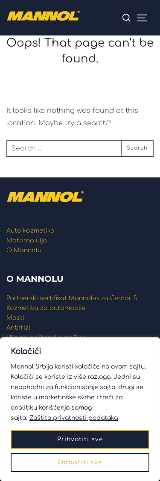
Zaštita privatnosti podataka (73, 418)
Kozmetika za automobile (46, 308)
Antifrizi (18, 328)
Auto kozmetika (30, 230)
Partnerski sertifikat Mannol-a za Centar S (71, 298)
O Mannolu (23, 250)
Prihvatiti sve (80, 439)
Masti (15, 318)
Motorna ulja (26, 240)
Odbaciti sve (80, 462)
